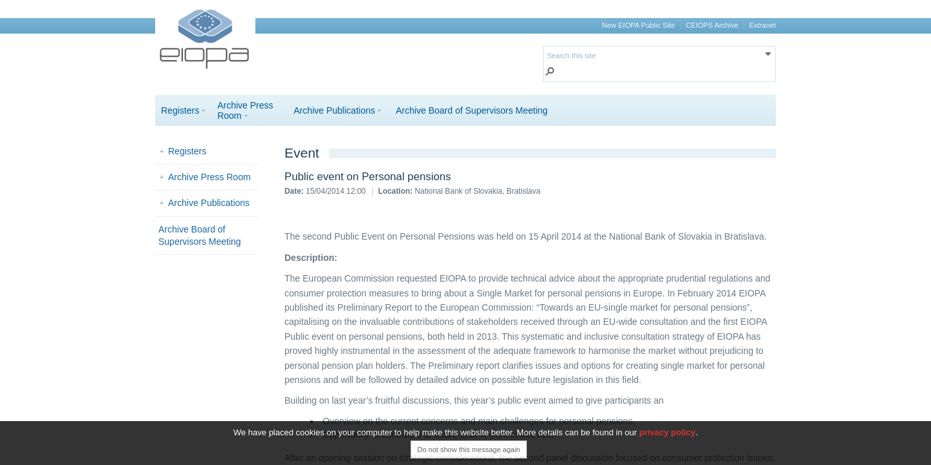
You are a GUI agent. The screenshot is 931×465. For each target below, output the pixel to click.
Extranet (762, 25)
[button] (550, 72)
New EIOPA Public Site (638, 25)
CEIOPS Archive (712, 25)
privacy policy (667, 432)
